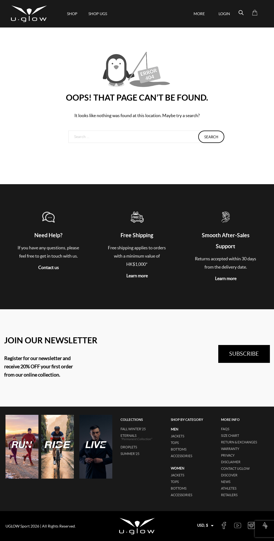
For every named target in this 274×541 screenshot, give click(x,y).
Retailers (229, 495)
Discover (229, 475)
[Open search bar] (241, 12)
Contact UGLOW (235, 468)
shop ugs (97, 14)
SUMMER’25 (130, 454)
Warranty (230, 449)
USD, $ (202, 525)
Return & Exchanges (239, 442)
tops (175, 443)
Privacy (228, 455)
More (199, 14)
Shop (72, 14)
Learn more (137, 275)
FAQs (225, 429)
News (225, 482)
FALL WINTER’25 (133, 429)
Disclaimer (231, 462)
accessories (181, 456)
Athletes (228, 488)
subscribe (244, 354)
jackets (177, 436)
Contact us (48, 267)
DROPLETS (129, 447)
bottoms (178, 449)
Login (224, 14)
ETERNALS (143, 437)
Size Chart (230, 435)
